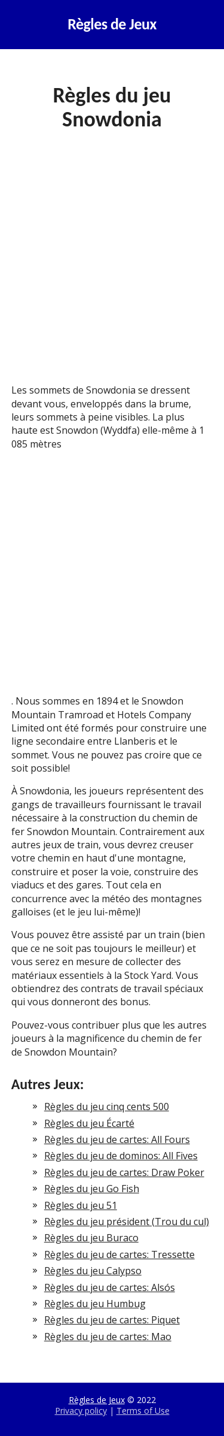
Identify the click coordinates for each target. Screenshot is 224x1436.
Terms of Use (143, 1410)
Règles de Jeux (112, 24)
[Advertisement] (112, 266)
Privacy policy (81, 1410)
